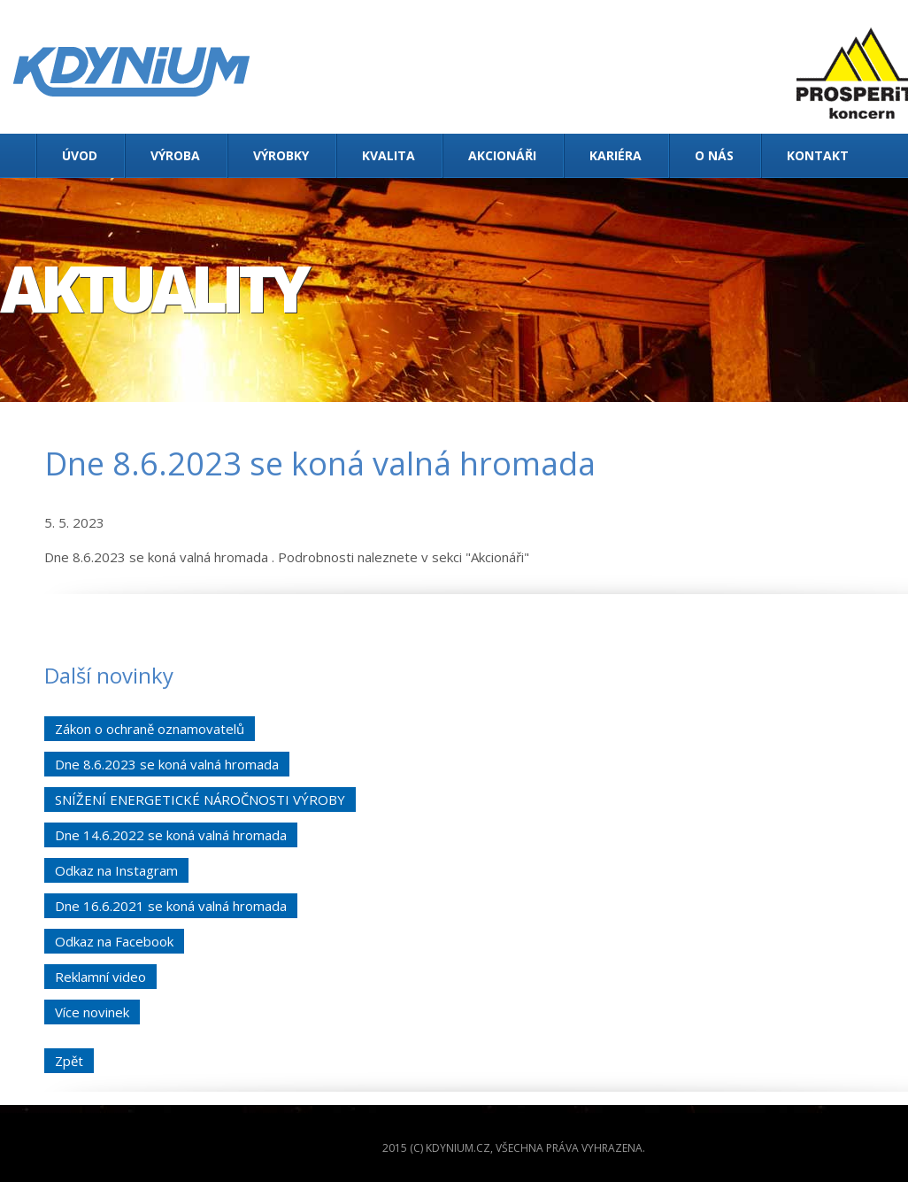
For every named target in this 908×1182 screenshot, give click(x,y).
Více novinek (92, 1012)
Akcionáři (502, 155)
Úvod (79, 155)
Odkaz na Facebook (114, 941)
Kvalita (388, 155)
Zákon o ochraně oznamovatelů (149, 729)
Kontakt (818, 155)
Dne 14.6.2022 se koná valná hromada (171, 835)
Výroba (175, 155)
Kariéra (615, 155)
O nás (714, 155)
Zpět (69, 1061)
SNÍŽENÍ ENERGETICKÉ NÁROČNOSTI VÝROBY (200, 799)
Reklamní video (100, 976)
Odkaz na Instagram (116, 870)
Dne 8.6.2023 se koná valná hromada (167, 764)
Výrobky (281, 155)
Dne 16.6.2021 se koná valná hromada (171, 906)
